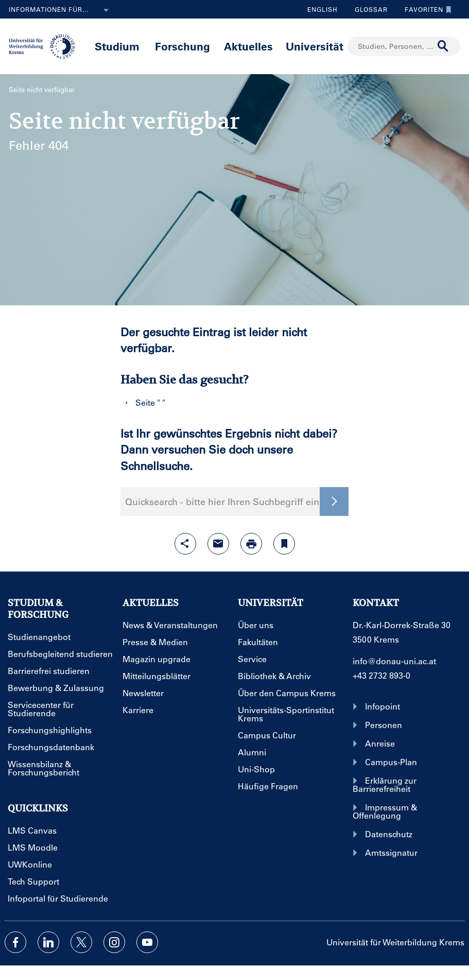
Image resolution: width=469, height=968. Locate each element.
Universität (314, 46)
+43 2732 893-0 (381, 675)
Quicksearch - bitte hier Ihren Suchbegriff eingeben (234, 501)
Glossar (367, 9)
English (322, 9)
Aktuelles (248, 46)
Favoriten (425, 9)
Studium (117, 46)
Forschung (182, 46)
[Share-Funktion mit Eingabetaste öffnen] (185, 544)
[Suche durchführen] (443, 46)
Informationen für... (61, 10)
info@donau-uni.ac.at (394, 660)
